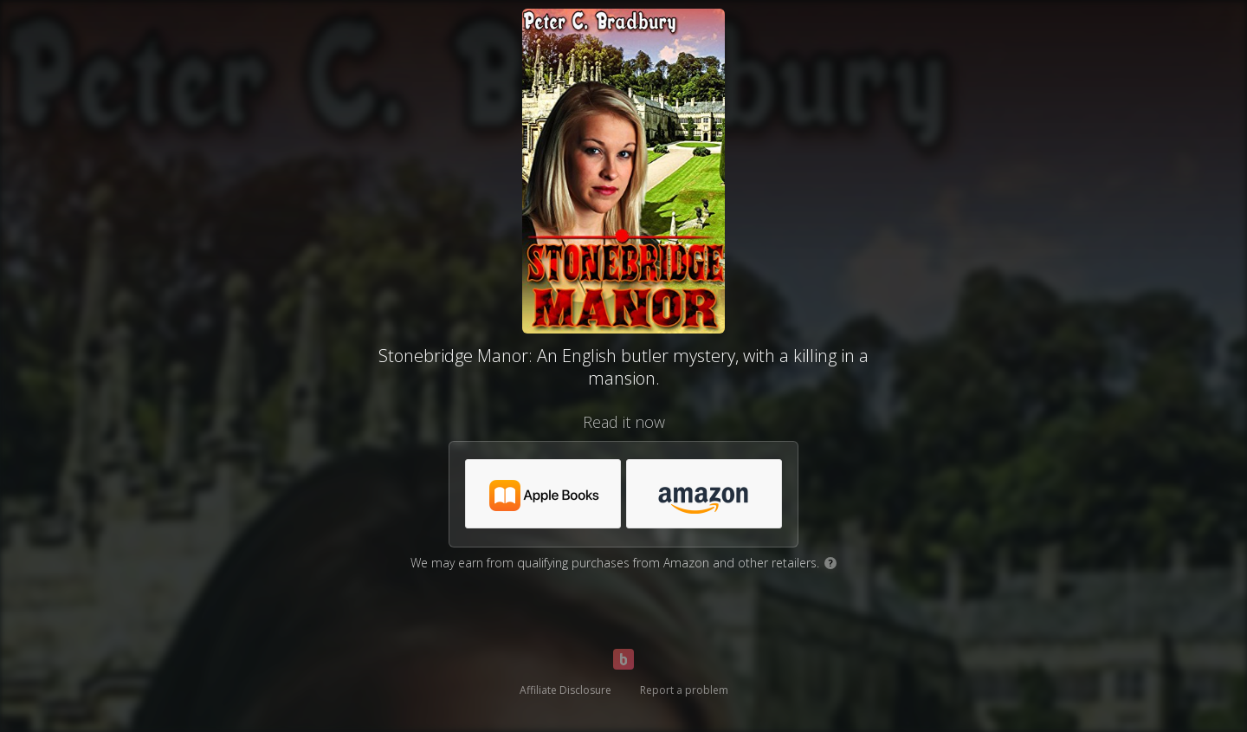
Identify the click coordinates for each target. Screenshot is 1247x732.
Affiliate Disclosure (565, 690)
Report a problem (684, 690)
